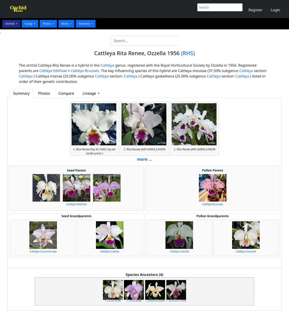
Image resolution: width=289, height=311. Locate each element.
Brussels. (85, 70)
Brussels (212, 204)
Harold (179, 251)
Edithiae (53, 70)
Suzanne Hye (43, 251)
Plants (47, 23)
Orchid (10, 23)
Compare (66, 93)
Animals (85, 23)
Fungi (29, 23)
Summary (21, 93)
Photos (44, 93)
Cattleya (107, 65)
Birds (65, 23)
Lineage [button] (90, 93)
